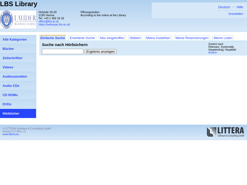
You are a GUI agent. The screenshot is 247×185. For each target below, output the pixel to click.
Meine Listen (223, 38)
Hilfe (239, 7)
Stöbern (135, 38)
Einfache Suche (52, 38)
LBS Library (18, 3)
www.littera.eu (11, 134)
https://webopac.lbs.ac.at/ (54, 24)
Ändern (212, 52)
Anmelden (235, 14)
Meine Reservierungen (192, 38)
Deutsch (224, 7)
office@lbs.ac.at (48, 21)
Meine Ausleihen (158, 38)
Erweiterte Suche (82, 38)
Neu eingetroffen (112, 38)
